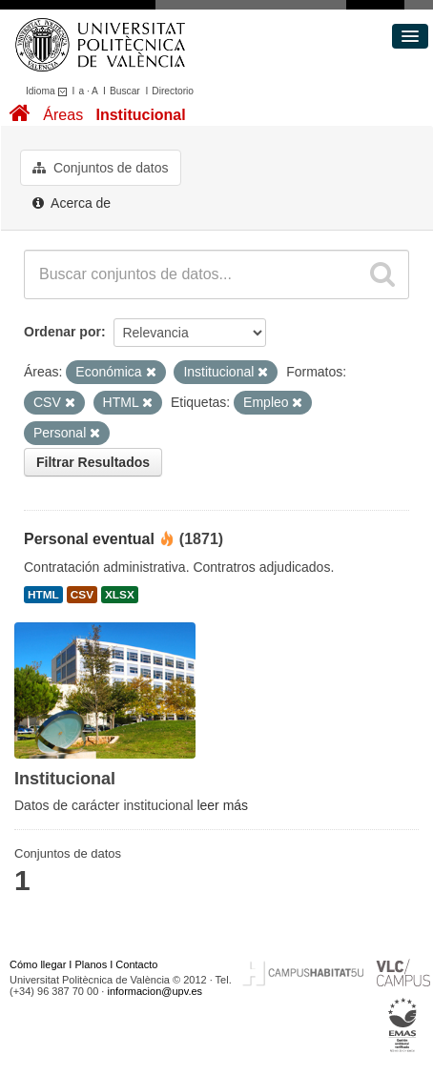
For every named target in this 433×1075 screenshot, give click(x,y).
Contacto (136, 964)
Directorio (173, 91)
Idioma (49, 91)
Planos (91, 964)
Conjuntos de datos (100, 167)
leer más (222, 805)
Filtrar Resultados (93, 462)
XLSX (119, 594)
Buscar (125, 91)
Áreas (63, 115)
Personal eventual (89, 539)
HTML (43, 594)
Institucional (140, 115)
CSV (82, 594)
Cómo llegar (38, 964)
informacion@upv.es (154, 991)
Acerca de (71, 203)
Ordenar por (62, 331)
